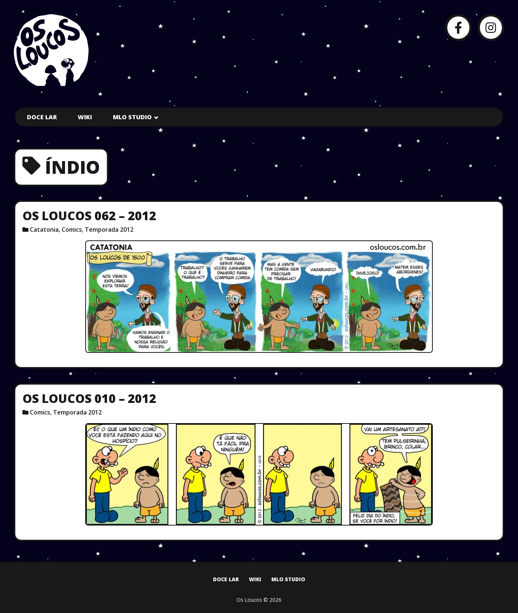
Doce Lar (42, 117)
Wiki (85, 117)
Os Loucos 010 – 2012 (89, 398)
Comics (72, 229)
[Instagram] (491, 27)
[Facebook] (458, 27)
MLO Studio (132, 117)
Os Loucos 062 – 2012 (89, 215)
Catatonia (44, 229)
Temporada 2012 (109, 229)
